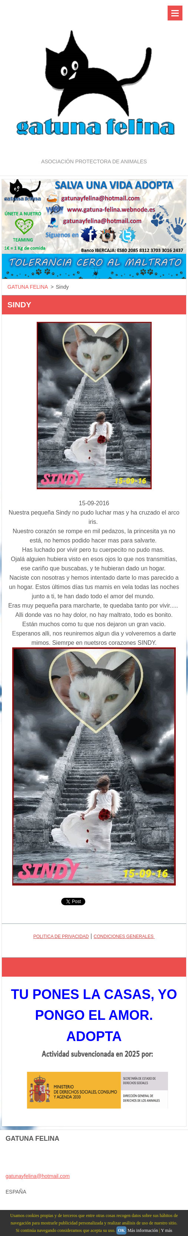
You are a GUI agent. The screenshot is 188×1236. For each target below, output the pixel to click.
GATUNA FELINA (27, 287)
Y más (166, 1230)
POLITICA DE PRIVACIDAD (61, 936)
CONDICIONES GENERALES (124, 936)
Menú (175, 13)
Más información (143, 1230)
